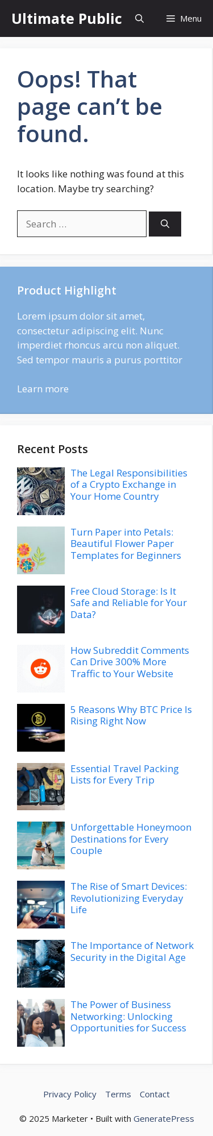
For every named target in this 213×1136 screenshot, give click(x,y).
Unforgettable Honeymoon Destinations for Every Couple (130, 838)
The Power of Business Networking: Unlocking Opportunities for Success (128, 1016)
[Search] (165, 224)
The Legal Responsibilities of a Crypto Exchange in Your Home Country (128, 484)
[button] (139, 18)
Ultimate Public (66, 18)
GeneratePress (163, 1118)
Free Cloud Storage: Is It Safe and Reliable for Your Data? (128, 602)
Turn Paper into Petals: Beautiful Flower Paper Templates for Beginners (125, 543)
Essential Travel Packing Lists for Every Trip (124, 774)
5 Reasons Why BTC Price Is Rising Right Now (131, 715)
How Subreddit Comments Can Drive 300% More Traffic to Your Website (129, 662)
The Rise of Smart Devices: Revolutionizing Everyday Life (128, 898)
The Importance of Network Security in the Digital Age (132, 951)
